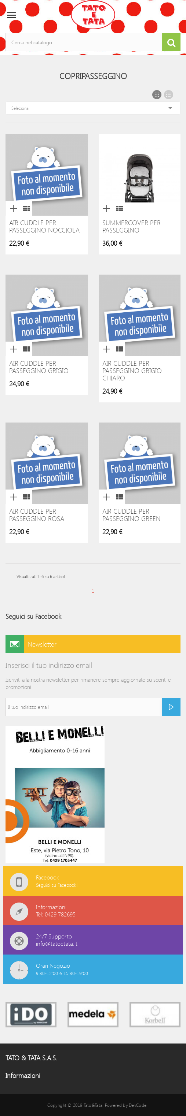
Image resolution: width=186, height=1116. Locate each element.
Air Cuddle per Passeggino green (131, 515)
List (168, 94)
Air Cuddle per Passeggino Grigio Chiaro (132, 370)
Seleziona (93, 108)
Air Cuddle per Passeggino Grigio (39, 367)
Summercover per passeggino (131, 226)
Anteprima (12, 208)
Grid (156, 94)
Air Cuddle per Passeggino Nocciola (44, 226)
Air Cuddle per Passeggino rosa (36, 515)
